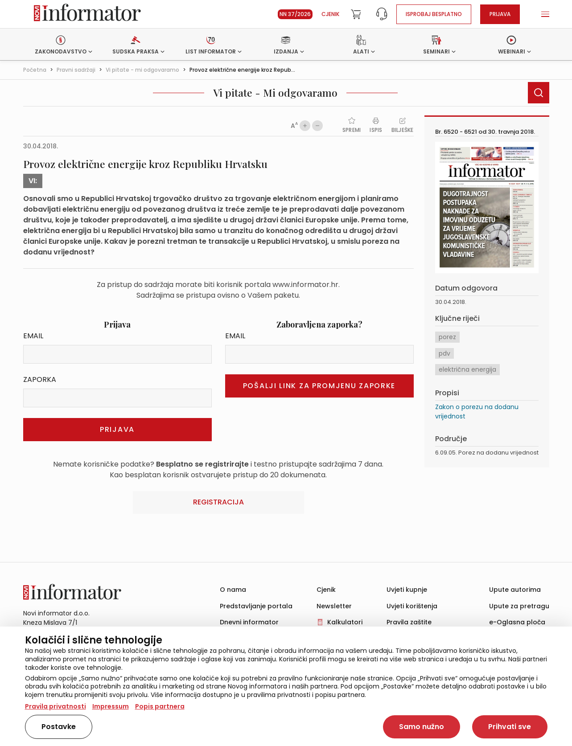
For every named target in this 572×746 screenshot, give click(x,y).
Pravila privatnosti (55, 706)
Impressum (110, 706)
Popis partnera (160, 706)
